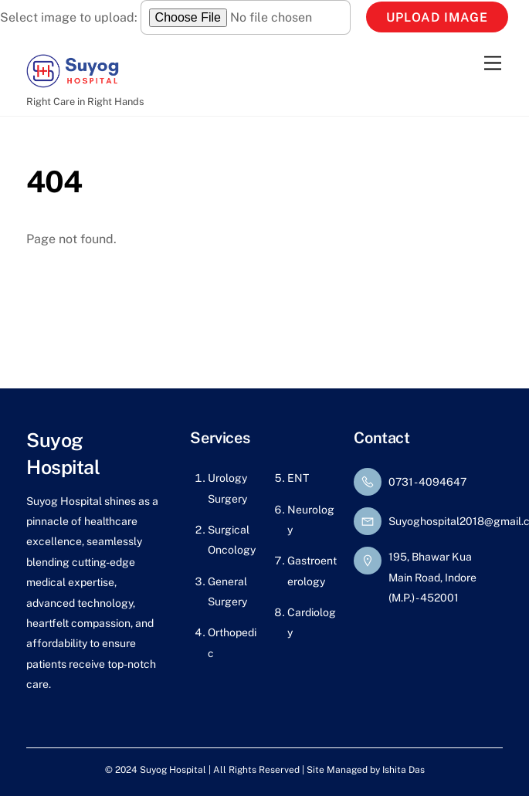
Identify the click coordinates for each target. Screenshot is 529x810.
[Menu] (492, 63)
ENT (298, 478)
